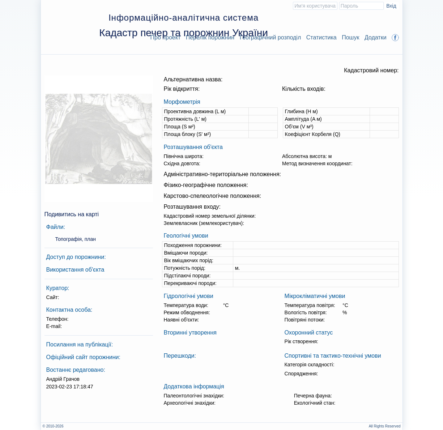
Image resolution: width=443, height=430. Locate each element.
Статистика (321, 37)
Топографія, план (75, 239)
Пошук (350, 37)
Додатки (376, 37)
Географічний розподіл (270, 37)
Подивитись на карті (71, 214)
